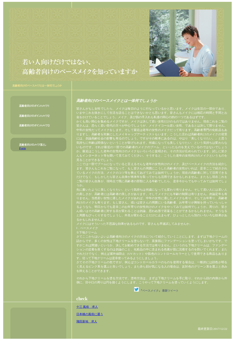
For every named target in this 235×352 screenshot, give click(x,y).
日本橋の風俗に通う (89, 314)
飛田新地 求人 (86, 321)
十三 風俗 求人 (87, 307)
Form (22, 148)
